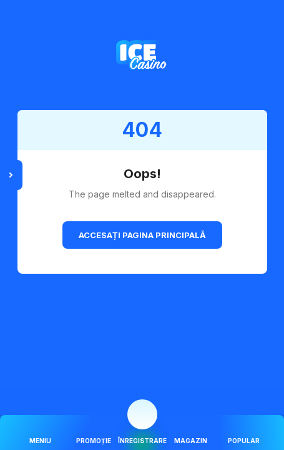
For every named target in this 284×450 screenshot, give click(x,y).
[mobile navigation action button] (142, 414)
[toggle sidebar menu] (11, 175)
